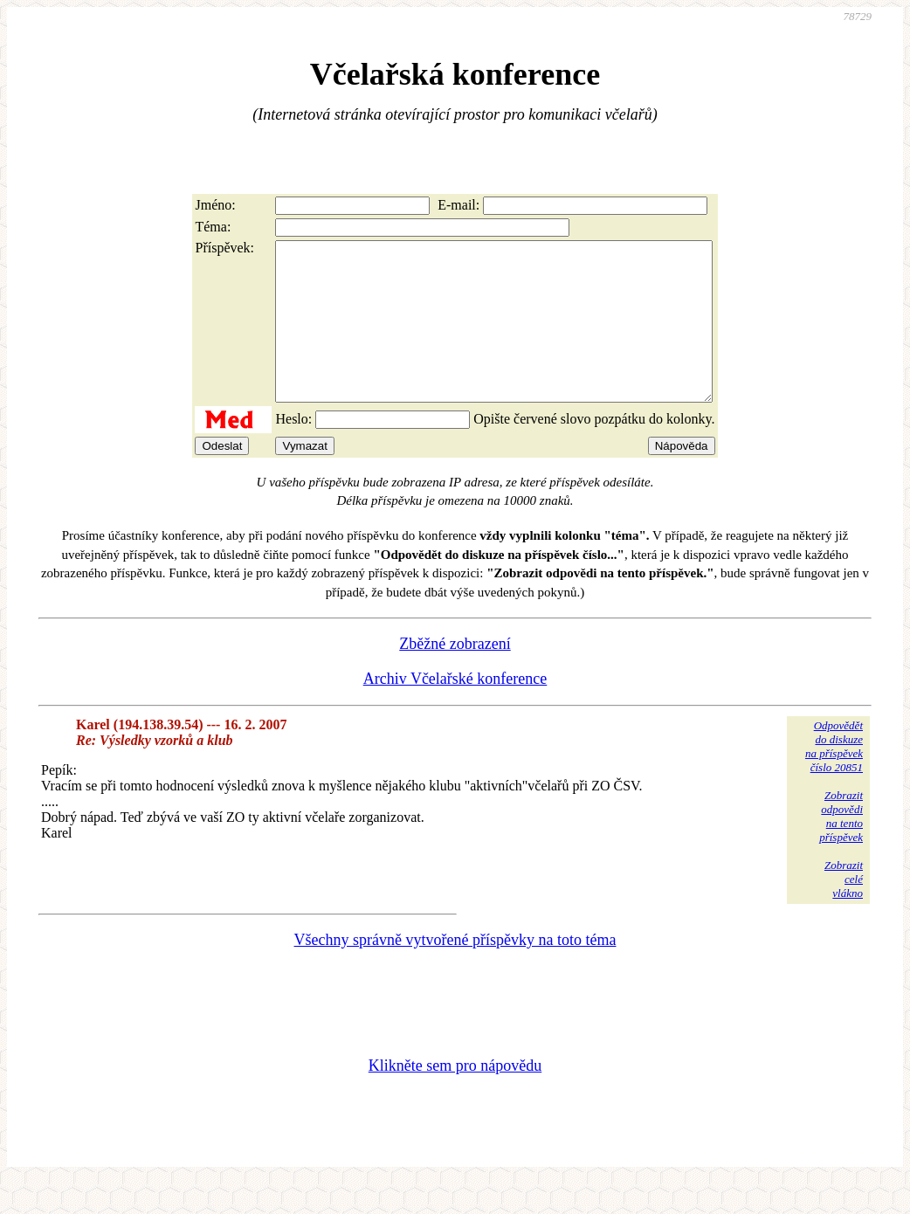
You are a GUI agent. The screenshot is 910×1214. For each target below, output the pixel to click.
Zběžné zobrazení (454, 675)
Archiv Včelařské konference (455, 710)
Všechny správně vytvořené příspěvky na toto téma (455, 971)
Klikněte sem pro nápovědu (455, 1097)
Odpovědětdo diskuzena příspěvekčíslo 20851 (834, 777)
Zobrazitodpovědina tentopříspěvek (841, 847)
